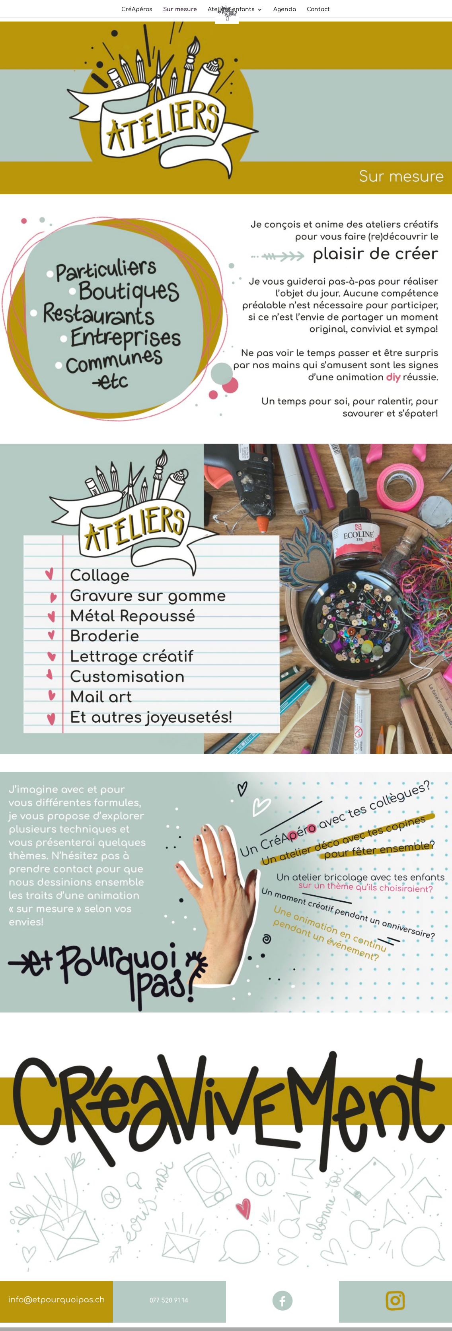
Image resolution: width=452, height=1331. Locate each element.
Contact (318, 9)
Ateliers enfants (231, 9)
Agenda (284, 9)
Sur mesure (180, 9)
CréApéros (136, 9)
